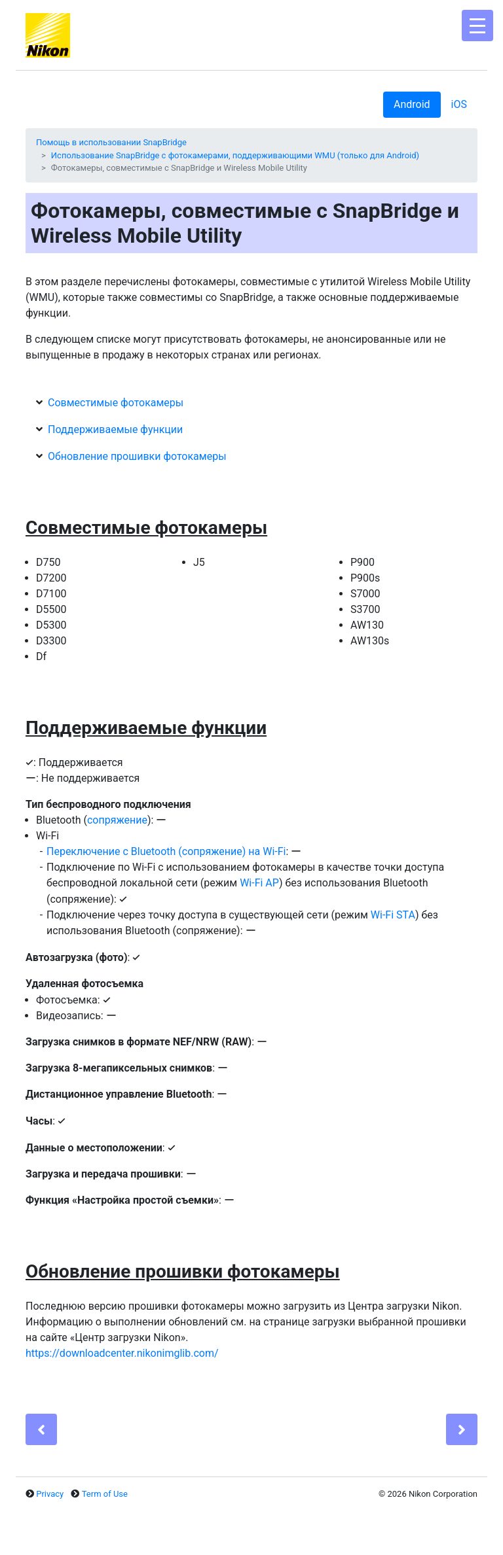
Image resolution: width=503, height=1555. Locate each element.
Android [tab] (412, 104)
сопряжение (117, 820)
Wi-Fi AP (259, 883)
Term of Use (105, 1494)
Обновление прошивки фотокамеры (137, 456)
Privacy (50, 1494)
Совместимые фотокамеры (115, 402)
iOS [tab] (459, 104)
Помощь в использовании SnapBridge (111, 142)
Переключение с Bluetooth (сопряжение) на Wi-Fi (166, 851)
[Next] (461, 1429)
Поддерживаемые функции (115, 429)
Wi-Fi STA (393, 915)
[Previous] (41, 1429)
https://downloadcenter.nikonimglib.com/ (122, 1353)
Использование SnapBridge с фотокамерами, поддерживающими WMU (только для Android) (235, 155)
